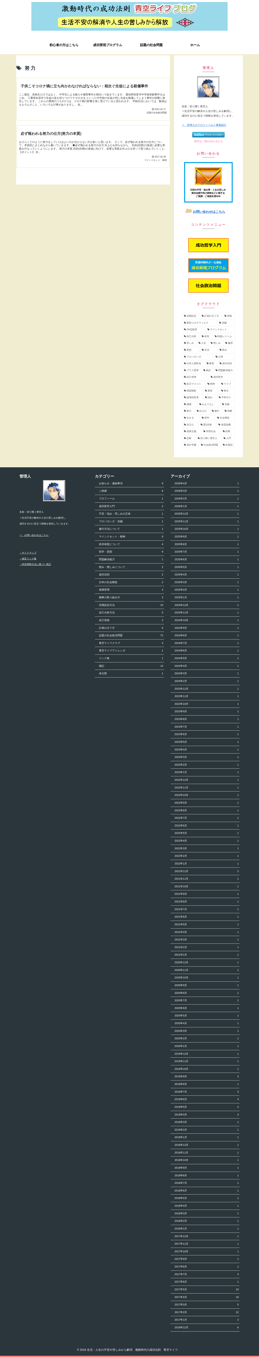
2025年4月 (207, 574)
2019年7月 (207, 1092)
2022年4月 (207, 841)
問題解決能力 (131, 559)
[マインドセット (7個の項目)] (220, 330)
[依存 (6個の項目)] (206, 336)
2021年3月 (207, 939)
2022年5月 (207, 833)
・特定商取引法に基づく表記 (35, 564)
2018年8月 (207, 1175)
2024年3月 (207, 673)
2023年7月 (207, 727)
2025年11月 (207, 521)
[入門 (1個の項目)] (228, 438)
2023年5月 (207, 742)
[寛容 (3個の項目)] (211, 391)
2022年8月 (207, 810)
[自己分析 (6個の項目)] (190, 336)
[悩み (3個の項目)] (209, 398)
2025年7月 (207, 552)
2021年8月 (207, 901)
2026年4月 (207, 483)
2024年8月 (207, 635)
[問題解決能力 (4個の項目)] (224, 370)
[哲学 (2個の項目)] (207, 418)
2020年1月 (207, 1046)
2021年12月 (207, 871)
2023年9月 (207, 711)
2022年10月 (207, 795)
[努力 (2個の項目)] (188, 411)
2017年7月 (207, 1274)
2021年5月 (207, 924)
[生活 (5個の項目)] (208, 350)
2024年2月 (207, 681)
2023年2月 (207, 765)
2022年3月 (207, 848)
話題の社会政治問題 (131, 635)
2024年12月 (207, 605)
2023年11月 (207, 696)
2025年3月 (207, 582)
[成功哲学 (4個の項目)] (222, 377)
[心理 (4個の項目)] (224, 357)
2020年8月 (207, 993)
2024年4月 (207, 666)
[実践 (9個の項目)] (229, 316)
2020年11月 (207, 970)
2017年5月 (207, 1289)
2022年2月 (207, 856)
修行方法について (131, 529)
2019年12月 (207, 1054)
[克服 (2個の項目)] (227, 404)
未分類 (131, 673)
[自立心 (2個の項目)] (190, 425)
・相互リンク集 (27, 558)
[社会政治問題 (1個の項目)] (209, 445)
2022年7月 (207, 818)
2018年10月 (207, 1160)
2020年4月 (207, 1023)
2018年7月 (207, 1183)
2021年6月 (207, 917)
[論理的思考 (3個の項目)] (192, 398)
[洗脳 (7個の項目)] (226, 323)
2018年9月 (207, 1168)
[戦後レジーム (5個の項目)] (224, 336)
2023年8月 (207, 719)
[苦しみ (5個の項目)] (189, 343)
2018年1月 (207, 1228)
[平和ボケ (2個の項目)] (226, 398)
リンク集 (131, 658)
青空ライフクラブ (131, 643)
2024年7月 (207, 643)
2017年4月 (207, 1297)
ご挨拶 (131, 491)
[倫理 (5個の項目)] (229, 343)
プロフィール (131, 498)
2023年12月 (207, 689)
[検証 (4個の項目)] (207, 370)
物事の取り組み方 (131, 597)
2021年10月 (207, 886)
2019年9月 (207, 1076)
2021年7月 (207, 909)
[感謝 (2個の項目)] (189, 404)
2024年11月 (207, 612)
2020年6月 (207, 1008)
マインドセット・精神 (131, 536)
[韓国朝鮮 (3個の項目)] (192, 391)
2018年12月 (207, 1145)
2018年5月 (207, 1198)
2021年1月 (207, 955)
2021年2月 (207, 947)
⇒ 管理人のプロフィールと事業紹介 (204, 125)
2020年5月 (207, 1015)
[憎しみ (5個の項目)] (216, 343)
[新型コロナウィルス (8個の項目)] (199, 323)
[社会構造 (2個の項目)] (225, 418)
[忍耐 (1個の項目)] (188, 438)
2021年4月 (207, 932)
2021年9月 (207, 894)
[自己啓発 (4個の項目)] (195, 377)
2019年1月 (207, 1137)
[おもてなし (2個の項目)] (208, 404)
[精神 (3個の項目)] (212, 384)
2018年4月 (207, 1206)
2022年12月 (207, 780)
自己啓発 (131, 620)
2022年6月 (207, 825)
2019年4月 (207, 1114)
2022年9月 (207, 803)
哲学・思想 (131, 552)
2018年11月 (207, 1152)
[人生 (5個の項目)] (202, 343)
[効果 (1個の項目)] (228, 431)
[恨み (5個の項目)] (226, 350)
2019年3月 (207, 1122)
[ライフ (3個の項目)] (227, 384)
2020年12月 (207, 962)
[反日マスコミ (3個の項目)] (193, 384)
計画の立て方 (131, 628)
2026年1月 (207, 506)
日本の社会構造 (131, 582)
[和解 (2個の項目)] (229, 411)
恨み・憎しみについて (131, 567)
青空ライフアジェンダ (131, 650)
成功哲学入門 (131, 506)
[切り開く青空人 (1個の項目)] (208, 438)
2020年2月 (207, 1038)
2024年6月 (207, 650)
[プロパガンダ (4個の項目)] (197, 357)
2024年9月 (207, 628)
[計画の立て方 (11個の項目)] (211, 316)
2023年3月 (207, 757)
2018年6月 (207, 1190)
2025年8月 (207, 544)
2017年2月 (207, 1312)
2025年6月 (207, 559)
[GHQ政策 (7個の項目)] (193, 330)
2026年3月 (207, 491)
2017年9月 (207, 1259)
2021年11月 (207, 879)
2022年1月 (207, 863)
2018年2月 (207, 1221)
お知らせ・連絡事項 (131, 483)
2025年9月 (207, 536)
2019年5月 (207, 1107)
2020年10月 (207, 977)
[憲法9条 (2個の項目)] (207, 425)
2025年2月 (207, 590)
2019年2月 (207, 1130)
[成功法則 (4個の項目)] (226, 364)
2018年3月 (207, 1213)
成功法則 (131, 574)
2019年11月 (207, 1061)
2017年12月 (207, 1236)
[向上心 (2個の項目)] (202, 411)
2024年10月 (207, 620)
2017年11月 (207, 1244)
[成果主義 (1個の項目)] (191, 431)
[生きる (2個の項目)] (190, 418)
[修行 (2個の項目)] (216, 411)
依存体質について (131, 544)
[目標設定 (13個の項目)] (190, 316)
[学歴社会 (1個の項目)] (211, 431)
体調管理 (131, 590)
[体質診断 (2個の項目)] (226, 425)
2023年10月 (207, 704)
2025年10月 (207, 529)
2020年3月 (207, 1031)
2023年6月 (207, 734)
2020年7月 (207, 1000)
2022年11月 (207, 787)
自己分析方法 (131, 612)
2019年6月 (207, 1099)
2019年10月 (207, 1069)
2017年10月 (207, 1251)
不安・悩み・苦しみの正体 (131, 514)
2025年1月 (207, 597)
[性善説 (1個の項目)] (228, 445)
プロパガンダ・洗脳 (131, 521)
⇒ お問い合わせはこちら (34, 535)
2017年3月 (207, 1304)
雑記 (131, 666)
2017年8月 (207, 1266)
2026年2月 (207, 498)
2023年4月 (207, 749)
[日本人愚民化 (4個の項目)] (193, 364)
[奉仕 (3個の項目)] (227, 391)
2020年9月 (207, 985)
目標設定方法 (131, 605)
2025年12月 (207, 514)
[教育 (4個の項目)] (211, 364)
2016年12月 (207, 1327)
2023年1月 (207, 772)
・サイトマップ (27, 552)
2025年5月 (207, 567)
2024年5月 (207, 658)
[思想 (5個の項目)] (190, 350)
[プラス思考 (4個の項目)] (191, 370)
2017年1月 (207, 1320)
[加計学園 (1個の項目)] (190, 445)
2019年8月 (207, 1084)
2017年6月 (207, 1282)
